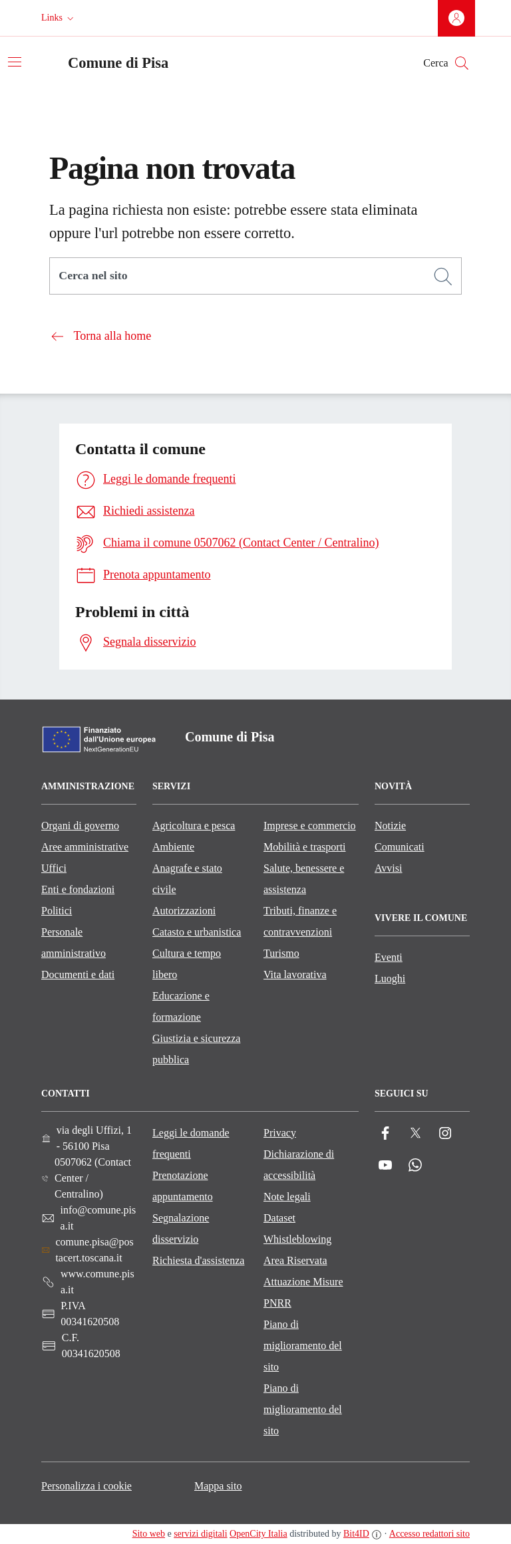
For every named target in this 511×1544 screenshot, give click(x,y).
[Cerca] (443, 276)
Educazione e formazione (181, 1006)
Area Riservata (295, 1260)
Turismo (281, 953)
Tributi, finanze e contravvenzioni (300, 921)
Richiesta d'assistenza (198, 1260)
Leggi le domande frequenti (191, 1143)
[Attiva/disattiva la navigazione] (15, 62)
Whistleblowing (297, 1239)
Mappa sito (218, 1485)
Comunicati (400, 846)
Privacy (279, 1132)
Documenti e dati (77, 974)
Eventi (389, 957)
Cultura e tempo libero (186, 964)
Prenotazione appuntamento (182, 1186)
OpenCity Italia (258, 1534)
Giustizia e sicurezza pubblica (196, 1049)
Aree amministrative (84, 846)
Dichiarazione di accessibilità (298, 1164)
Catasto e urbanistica (196, 932)
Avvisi (388, 868)
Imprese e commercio (309, 825)
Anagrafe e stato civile (187, 878)
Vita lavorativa (295, 974)
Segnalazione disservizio (180, 1228)
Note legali (287, 1196)
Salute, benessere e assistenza (303, 878)
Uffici (54, 868)
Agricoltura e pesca (193, 825)
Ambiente (173, 846)
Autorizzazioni (184, 910)
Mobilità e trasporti (304, 846)
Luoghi (390, 978)
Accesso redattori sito (429, 1534)
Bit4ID (356, 1534)
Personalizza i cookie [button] (86, 1485)
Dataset (279, 1217)
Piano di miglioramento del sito (302, 1345)
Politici (56, 910)
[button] (59, 18)
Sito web (148, 1534)
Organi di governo (80, 825)
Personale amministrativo (73, 942)
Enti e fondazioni (77, 889)
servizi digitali (200, 1534)
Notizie (390, 825)
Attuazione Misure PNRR (303, 1292)
